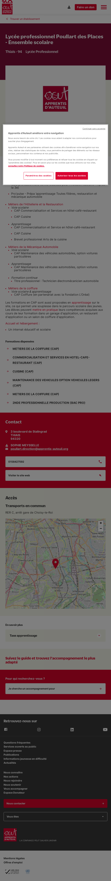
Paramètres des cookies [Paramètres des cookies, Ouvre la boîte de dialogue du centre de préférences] (39, 175)
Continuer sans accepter (94, 129)
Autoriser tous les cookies (71, 175)
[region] (55, 154)
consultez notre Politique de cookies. (26, 166)
